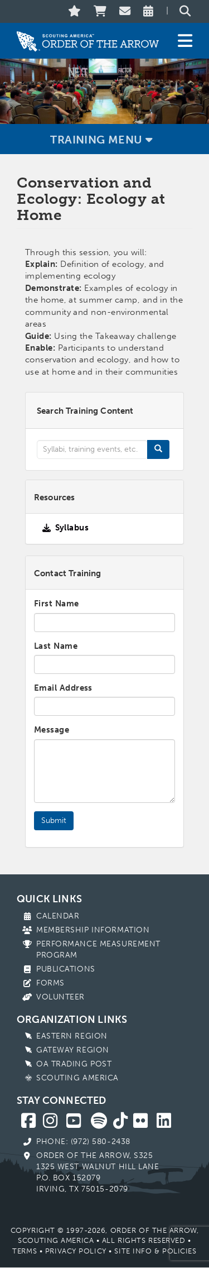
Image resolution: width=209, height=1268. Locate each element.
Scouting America (77, 1078)
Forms (50, 983)
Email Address (63, 688)
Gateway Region (72, 1050)
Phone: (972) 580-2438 (83, 1141)
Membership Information (92, 930)
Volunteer (60, 997)
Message (51, 730)
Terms (24, 1251)
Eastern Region (72, 1036)
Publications (65, 969)
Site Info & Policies (155, 1251)
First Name (56, 604)
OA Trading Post (73, 1064)
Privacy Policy (75, 1251)
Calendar (57, 916)
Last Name (55, 646)
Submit (53, 820)
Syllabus (72, 528)
